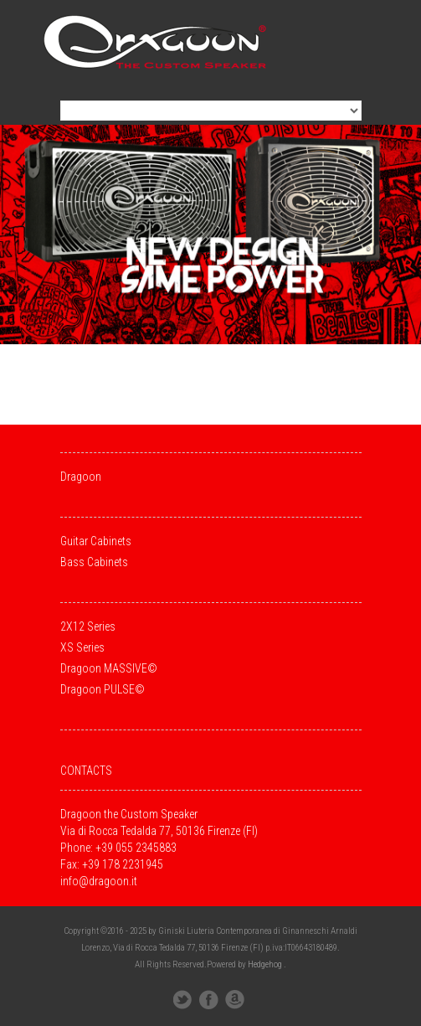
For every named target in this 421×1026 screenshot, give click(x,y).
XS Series (82, 647)
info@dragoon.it (98, 881)
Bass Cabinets (94, 562)
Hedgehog (265, 964)
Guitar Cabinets (95, 541)
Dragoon (80, 476)
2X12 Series (88, 626)
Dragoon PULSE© (102, 689)
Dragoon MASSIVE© (108, 668)
